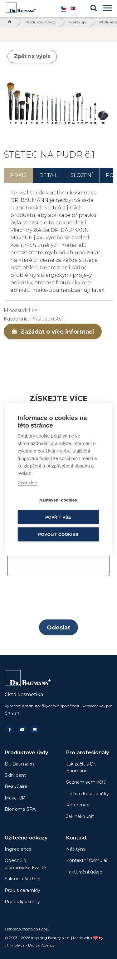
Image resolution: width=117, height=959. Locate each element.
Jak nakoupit (80, 816)
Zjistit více (27, 482)
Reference (78, 805)
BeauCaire (16, 786)
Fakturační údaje (84, 872)
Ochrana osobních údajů (27, 929)
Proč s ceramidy (22, 890)
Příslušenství (46, 319)
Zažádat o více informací (53, 331)
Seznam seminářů (86, 782)
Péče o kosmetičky (87, 793)
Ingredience (18, 849)
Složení (82, 175)
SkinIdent (15, 775)
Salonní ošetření (22, 879)
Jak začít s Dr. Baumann (81, 767)
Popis (18, 175)
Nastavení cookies (58, 500)
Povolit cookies (58, 534)
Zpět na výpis (32, 56)
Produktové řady (40, 22)
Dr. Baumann (19, 764)
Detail (48, 175)
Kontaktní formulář (87, 860)
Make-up (77, 22)
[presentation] (58, 600)
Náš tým (75, 849)
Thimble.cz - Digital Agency (30, 945)
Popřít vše (58, 517)
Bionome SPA (20, 809)
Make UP (15, 798)
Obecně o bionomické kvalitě (25, 864)
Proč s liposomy (22, 901)
